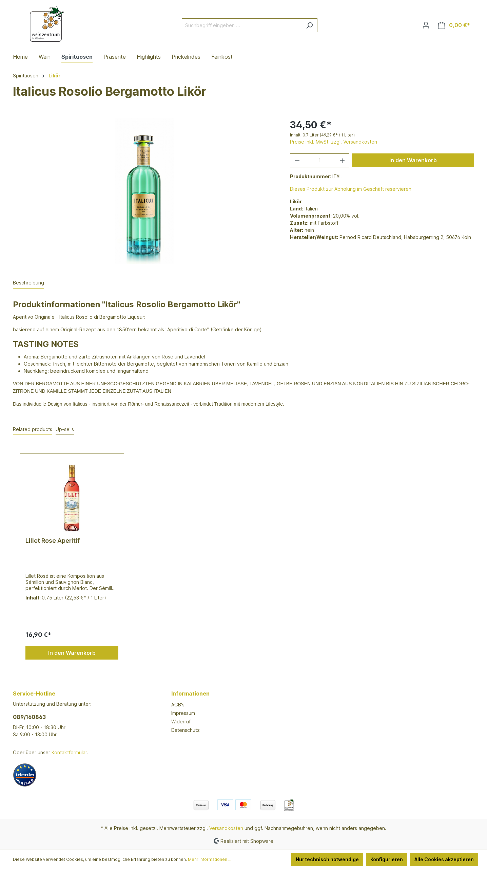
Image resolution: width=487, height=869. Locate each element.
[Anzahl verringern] (297, 160)
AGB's (177, 704)
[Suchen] (309, 25)
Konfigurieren (386, 859)
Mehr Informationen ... (209, 859)
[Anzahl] (320, 160)
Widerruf (181, 721)
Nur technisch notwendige (327, 859)
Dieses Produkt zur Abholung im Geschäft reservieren (350, 189)
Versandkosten (226, 828)
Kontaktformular (69, 752)
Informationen (190, 693)
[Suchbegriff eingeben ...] (242, 25)
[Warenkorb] (454, 25)
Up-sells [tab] (65, 429)
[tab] (28, 283)
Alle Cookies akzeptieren (444, 859)
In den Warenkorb (413, 160)
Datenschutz (185, 730)
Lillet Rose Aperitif (52, 540)
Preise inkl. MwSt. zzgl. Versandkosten (333, 142)
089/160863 (29, 717)
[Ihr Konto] (426, 25)
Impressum (183, 713)
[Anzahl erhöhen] (342, 160)
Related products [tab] (32, 429)
